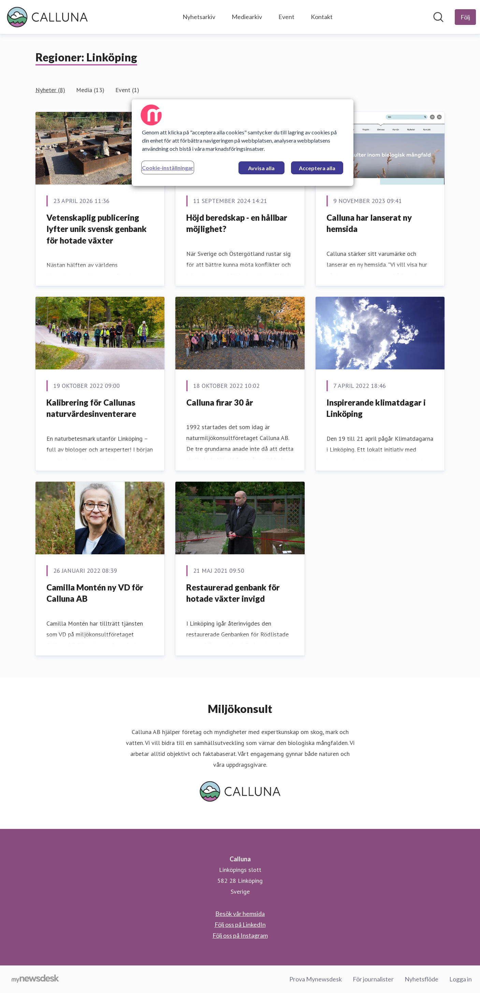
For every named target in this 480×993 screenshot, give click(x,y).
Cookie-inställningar (167, 167)
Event (286, 16)
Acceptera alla (317, 168)
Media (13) (90, 90)
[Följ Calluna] (465, 17)
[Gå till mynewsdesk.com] (35, 979)
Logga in (460, 979)
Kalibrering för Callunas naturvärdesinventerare (91, 408)
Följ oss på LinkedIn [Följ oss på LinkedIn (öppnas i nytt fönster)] (240, 924)
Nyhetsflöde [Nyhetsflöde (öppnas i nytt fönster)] (421, 979)
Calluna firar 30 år (219, 402)
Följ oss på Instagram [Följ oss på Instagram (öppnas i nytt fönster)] (240, 935)
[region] (242, 142)
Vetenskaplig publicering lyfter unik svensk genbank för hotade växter (96, 229)
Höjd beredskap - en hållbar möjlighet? (236, 223)
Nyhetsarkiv (199, 16)
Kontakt (322, 16)
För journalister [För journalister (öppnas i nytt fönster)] (373, 979)
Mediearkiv (247, 16)
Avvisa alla (261, 168)
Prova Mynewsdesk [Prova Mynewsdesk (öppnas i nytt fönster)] (315, 979)
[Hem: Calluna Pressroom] (47, 17)
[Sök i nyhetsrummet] (438, 17)
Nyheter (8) (50, 90)
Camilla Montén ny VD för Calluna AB (94, 593)
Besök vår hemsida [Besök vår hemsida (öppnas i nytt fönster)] (240, 913)
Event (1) (127, 90)
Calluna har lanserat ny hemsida (369, 223)
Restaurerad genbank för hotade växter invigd (233, 593)
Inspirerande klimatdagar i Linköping (376, 408)
